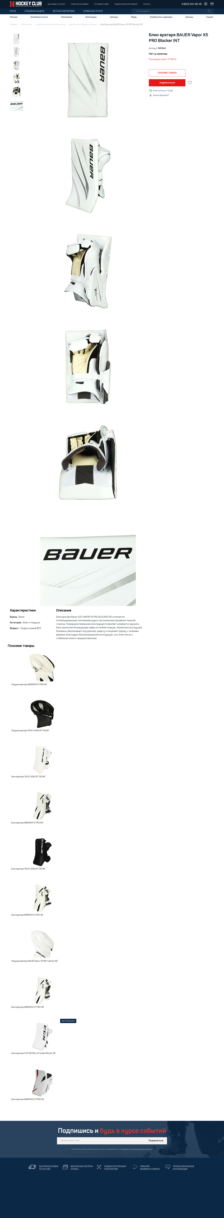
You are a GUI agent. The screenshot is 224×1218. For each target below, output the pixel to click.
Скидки (209, 17)
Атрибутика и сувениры (161, 17)
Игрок (13, 11)
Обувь (134, 17)
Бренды (189, 17)
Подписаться (156, 1141)
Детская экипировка (64, 11)
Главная (13, 25)
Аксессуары (91, 17)
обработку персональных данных (137, 1149)
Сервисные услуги (93, 11)
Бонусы (147, 4)
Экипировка (66, 17)
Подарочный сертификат (126, 4)
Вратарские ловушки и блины (83, 25)
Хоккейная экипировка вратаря (50, 25)
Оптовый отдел (101, 4)
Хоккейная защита (34, 11)
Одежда (114, 17)
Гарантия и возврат (80, 4)
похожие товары (167, 73)
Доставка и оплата (56, 4)
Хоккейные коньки (39, 17)
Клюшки (13, 17)
